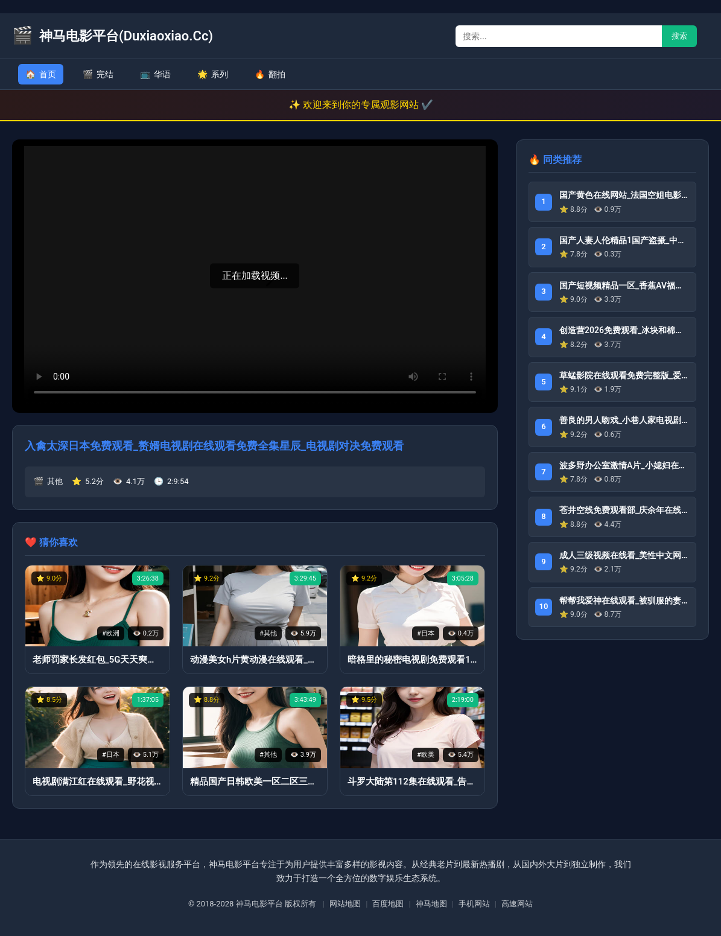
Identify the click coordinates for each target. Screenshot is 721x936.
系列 (212, 74)
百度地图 (388, 903)
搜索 (679, 35)
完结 (98, 74)
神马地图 (431, 903)
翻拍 (270, 74)
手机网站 (474, 903)
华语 (155, 74)
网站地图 (345, 903)
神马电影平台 (259, 903)
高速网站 (517, 903)
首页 (40, 74)
